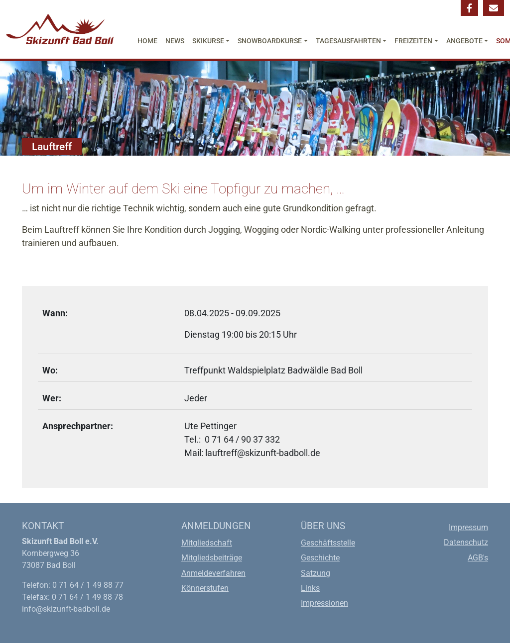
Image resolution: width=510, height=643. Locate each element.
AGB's (478, 557)
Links (310, 588)
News (174, 41)
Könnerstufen (205, 588)
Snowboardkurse (270, 41)
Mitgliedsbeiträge (211, 557)
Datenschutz (466, 542)
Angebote (464, 41)
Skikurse (208, 41)
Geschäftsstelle (328, 543)
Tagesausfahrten (348, 41)
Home (147, 41)
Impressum (468, 527)
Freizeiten (413, 41)
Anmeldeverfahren (213, 573)
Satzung (315, 573)
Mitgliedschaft (206, 543)
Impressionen (324, 603)
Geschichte (320, 557)
